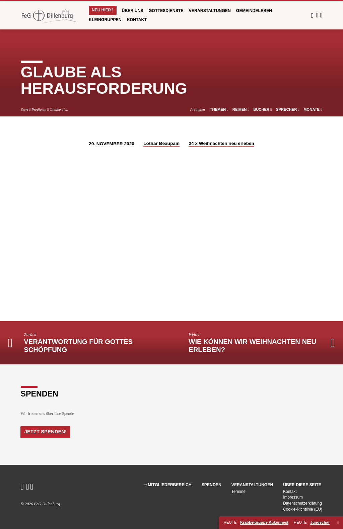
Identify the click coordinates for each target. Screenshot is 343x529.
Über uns (132, 10)
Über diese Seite (302, 484)
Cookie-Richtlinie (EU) (302, 509)
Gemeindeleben (254, 10)
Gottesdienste (166, 10)
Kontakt (137, 19)
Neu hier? (103, 10)
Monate (312, 109)
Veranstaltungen (210, 10)
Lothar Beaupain (161, 143)
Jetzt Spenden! (45, 431)
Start (24, 109)
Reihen (240, 109)
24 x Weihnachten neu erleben (221, 143)
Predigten (38, 109)
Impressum (293, 497)
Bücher (262, 109)
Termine (238, 491)
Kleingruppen (105, 19)
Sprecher (287, 109)
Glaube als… (59, 109)
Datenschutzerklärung (302, 503)
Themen (219, 109)
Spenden (211, 484)
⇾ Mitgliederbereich (167, 484)
